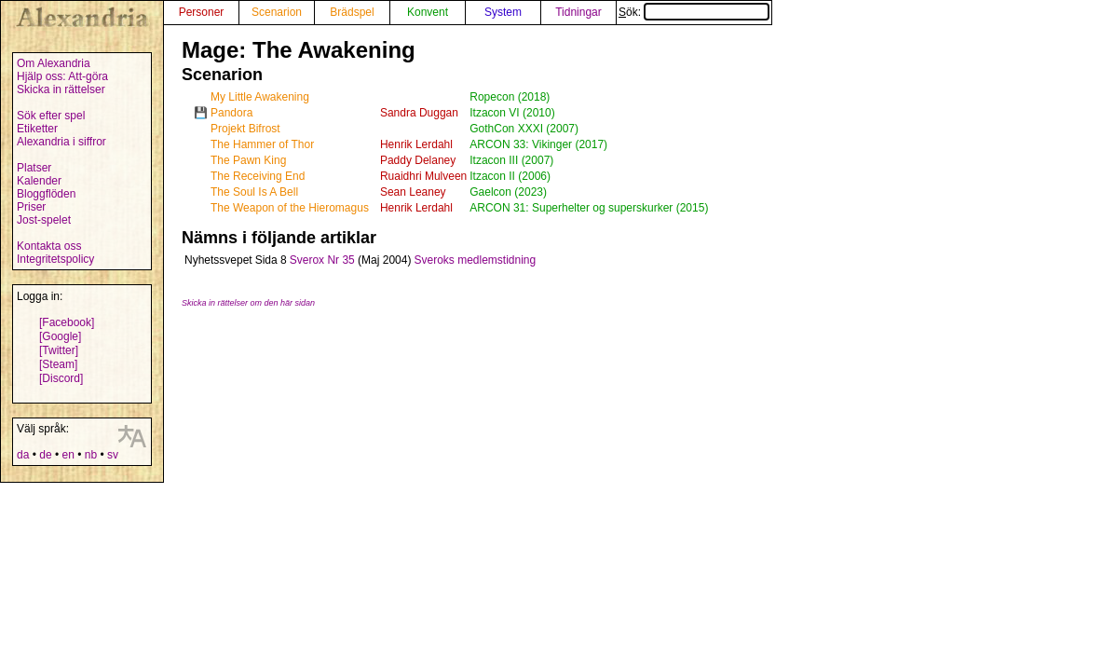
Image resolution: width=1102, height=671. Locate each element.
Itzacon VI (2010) (511, 112)
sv (112, 454)
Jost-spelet (44, 219)
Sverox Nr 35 (322, 260)
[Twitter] (58, 350)
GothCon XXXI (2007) (523, 128)
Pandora (231, 112)
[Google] (60, 336)
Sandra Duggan (419, 112)
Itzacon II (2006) (510, 176)
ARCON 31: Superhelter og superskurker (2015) (588, 207)
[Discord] (61, 378)
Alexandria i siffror (61, 141)
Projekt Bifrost (245, 128)
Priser (31, 206)
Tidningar (578, 12)
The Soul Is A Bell (254, 192)
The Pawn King (248, 160)
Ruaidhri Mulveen (423, 176)
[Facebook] (66, 322)
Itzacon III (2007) (511, 160)
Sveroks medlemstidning (475, 260)
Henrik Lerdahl (416, 144)
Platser (34, 167)
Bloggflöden (46, 193)
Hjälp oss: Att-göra (62, 76)
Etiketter (37, 128)
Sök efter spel (51, 115)
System (503, 12)
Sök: (694, 12)
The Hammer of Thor (262, 144)
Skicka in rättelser (61, 89)
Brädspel (352, 12)
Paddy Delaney (418, 160)
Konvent (427, 12)
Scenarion (277, 12)
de (45, 454)
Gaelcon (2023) (508, 192)
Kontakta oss (49, 246)
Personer (201, 12)
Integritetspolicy (55, 259)
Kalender (39, 180)
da (23, 454)
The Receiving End (258, 176)
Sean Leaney (413, 192)
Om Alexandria (53, 63)
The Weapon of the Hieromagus (290, 207)
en (67, 454)
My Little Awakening (260, 96)
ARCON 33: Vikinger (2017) (538, 144)
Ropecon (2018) (509, 96)
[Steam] (58, 364)
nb (91, 454)
